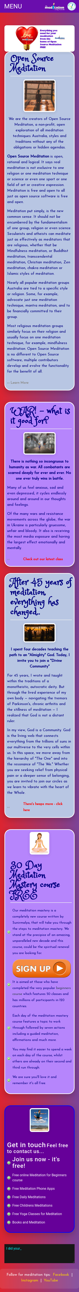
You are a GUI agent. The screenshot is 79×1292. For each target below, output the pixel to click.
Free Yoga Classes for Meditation (37, 1214)
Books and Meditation (28, 1222)
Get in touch (26, 1145)
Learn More (19, 383)
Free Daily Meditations (29, 1197)
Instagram (29, 1281)
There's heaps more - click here (42, 807)
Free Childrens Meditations (32, 1205)
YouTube (51, 1281)
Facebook (61, 1275)
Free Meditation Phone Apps (33, 1189)
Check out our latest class (43, 559)
